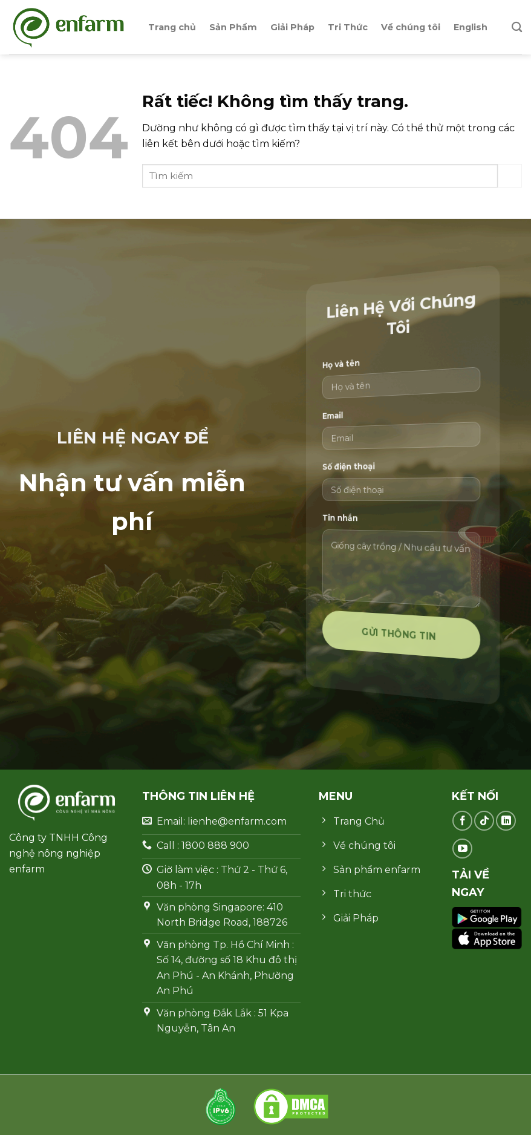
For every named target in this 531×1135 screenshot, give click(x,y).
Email (357, 422)
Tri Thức (348, 27)
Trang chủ (172, 27)
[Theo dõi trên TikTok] (484, 821)
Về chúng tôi (410, 27)
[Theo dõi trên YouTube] (462, 849)
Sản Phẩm (233, 27)
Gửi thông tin (400, 636)
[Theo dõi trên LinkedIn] (506, 821)
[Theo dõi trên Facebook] (462, 821)
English (470, 27)
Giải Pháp (292, 27)
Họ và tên (362, 373)
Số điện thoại (367, 468)
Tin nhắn (361, 516)
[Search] (517, 27)
